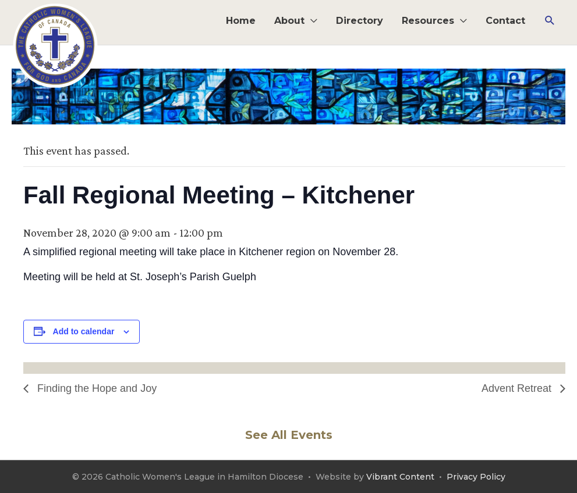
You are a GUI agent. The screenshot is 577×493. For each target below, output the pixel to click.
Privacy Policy (476, 476)
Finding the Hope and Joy (95, 388)
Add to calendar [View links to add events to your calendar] (84, 331)
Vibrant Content (400, 476)
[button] (550, 21)
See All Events (288, 435)
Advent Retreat (518, 388)
